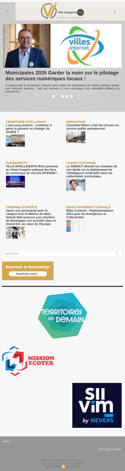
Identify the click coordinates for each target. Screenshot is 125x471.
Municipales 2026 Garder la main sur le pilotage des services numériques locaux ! (62, 75)
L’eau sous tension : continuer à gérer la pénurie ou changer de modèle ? (32, 127)
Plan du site (52, 460)
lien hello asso (109, 443)
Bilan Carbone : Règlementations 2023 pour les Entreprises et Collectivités (91, 207)
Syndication (73, 460)
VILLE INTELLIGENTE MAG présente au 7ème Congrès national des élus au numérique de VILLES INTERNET (31, 165)
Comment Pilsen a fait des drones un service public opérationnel (90, 127)
